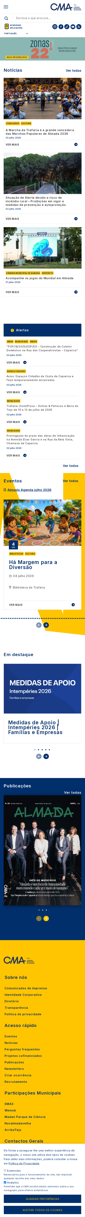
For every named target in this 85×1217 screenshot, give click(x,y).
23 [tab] (32, 618)
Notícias (11, 1043)
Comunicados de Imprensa (26, 988)
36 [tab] (55, 618)
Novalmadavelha (18, 1123)
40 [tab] (63, 618)
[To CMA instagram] (54, 26)
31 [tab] (46, 618)
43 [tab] (68, 618)
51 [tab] (83, 618)
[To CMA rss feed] (78, 26)
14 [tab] (15, 618)
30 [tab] (44, 618)
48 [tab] (77, 618)
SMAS (9, 1104)
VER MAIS (13, 362)
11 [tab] (10, 618)
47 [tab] (75, 618)
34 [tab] (52, 618)
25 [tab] (35, 618)
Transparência (16, 1007)
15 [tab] (17, 618)
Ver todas (73, 70)
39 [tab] (61, 618)
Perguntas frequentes (22, 1049)
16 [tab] (19, 618)
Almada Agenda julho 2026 (29, 490)
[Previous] (2, 49)
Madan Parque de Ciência (25, 1117)
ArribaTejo (13, 1130)
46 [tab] (73, 618)
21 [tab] (28, 618)
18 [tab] (23, 618)
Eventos (11, 1036)
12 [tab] (12, 618)
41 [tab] (64, 618)
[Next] (82, 49)
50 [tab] (81, 618)
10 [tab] (8, 618)
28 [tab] (41, 618)
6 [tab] (1, 618)
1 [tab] (34, 749)
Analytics (13, 1184)
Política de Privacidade (24, 1165)
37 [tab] (57, 618)
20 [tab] (26, 618)
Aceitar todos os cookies (42, 1212)
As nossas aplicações (16, 26)
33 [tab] (50, 618)
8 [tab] (4, 618)
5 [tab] (49, 749)
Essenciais (14, 1172)
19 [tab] (24, 618)
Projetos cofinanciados (23, 1056)
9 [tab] (6, 618)
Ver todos (70, 466)
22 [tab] (30, 618)
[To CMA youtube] (72, 26)
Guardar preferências (42, 1201)
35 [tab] (53, 618)
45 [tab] (72, 618)
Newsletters (14, 1069)
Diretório (12, 1001)
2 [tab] (38, 749)
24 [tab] (34, 618)
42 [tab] (66, 618)
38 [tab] (59, 618)
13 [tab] (14, 618)
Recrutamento (16, 1082)
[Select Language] (15, 33)
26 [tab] (37, 618)
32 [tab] (48, 618)
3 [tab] (42, 749)
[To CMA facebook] (60, 26)
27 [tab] (39, 618)
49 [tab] (79, 618)
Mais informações (17, 57)
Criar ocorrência (18, 1075)
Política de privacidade (23, 1014)
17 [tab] (21, 618)
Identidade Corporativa (23, 995)
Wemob (10, 1110)
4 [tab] (45, 749)
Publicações (14, 1062)
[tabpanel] (42, 555)
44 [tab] (70, 618)
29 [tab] (43, 618)
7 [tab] (3, 618)
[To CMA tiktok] (66, 26)
